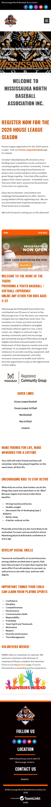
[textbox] (25, 95)
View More (42, 232)
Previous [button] (6, 246)
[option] (25, 253)
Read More (25, 265)
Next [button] (44, 246)
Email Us (25, 779)
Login (25, 802)
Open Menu (46, 20)
